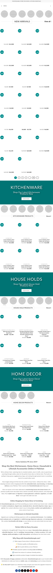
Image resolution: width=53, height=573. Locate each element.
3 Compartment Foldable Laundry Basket (9, 361)
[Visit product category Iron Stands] (31, 300)
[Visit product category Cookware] (4, 209)
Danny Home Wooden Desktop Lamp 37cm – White (44, 428)
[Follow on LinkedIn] (33, 570)
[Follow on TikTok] (22, 570)
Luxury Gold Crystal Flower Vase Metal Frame (26, 427)
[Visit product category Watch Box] (39, 300)
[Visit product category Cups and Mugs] (48, 14)
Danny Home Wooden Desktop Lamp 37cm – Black (9, 454)
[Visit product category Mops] (22, 300)
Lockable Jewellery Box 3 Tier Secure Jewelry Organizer (44, 333)
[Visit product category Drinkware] (22, 209)
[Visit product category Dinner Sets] (39, 14)
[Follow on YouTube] (36, 570)
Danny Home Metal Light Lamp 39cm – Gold (44, 454)
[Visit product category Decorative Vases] (22, 395)
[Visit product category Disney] (31, 14)
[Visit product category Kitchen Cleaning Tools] (48, 209)
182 (33, 177)
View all (48, 21)
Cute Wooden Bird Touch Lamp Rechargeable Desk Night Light (9, 428)
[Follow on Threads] (28, 570)
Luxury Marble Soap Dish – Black (44, 361)
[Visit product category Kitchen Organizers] (22, 14)
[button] (4, 6)
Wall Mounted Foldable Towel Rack (9, 332)
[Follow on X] (25, 570)
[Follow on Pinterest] (30, 570)
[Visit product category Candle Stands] (13, 395)
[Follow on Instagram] (19, 570)
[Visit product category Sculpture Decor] (4, 395)
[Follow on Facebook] (16, 570)
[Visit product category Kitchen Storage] (4, 14)
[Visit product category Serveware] (13, 14)
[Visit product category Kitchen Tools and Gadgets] (39, 209)
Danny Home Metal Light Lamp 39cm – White (26, 454)
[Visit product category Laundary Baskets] (13, 300)
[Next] (37, 177)
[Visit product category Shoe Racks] (48, 300)
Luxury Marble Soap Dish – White (26, 361)
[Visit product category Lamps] (31, 395)
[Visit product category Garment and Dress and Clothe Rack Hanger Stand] (4, 300)
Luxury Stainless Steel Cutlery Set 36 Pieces (8, 240)
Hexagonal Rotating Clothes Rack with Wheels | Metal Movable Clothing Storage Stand (26, 334)
